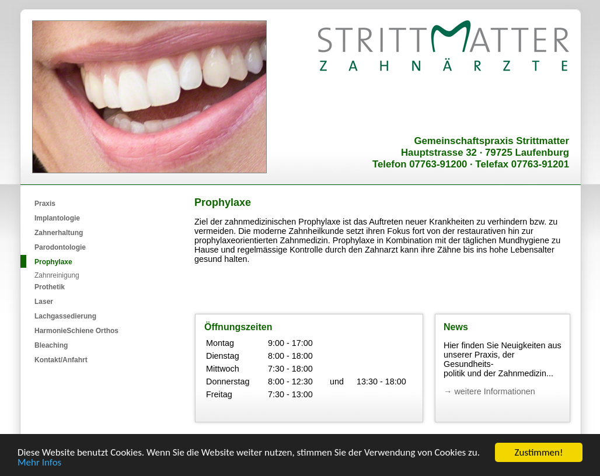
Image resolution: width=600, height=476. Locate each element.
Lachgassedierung (65, 316)
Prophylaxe (53, 262)
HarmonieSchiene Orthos (76, 331)
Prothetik (49, 287)
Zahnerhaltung (58, 233)
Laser (43, 302)
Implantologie (57, 218)
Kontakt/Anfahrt (61, 360)
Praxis (44, 204)
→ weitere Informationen (489, 391)
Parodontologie (60, 247)
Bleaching (51, 345)
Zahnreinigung (56, 275)
